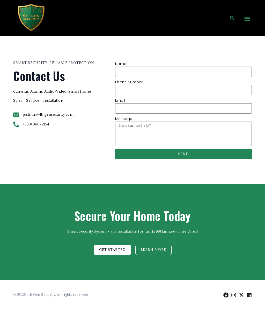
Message (123, 118)
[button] (247, 18)
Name (120, 63)
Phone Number (129, 82)
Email (120, 100)
